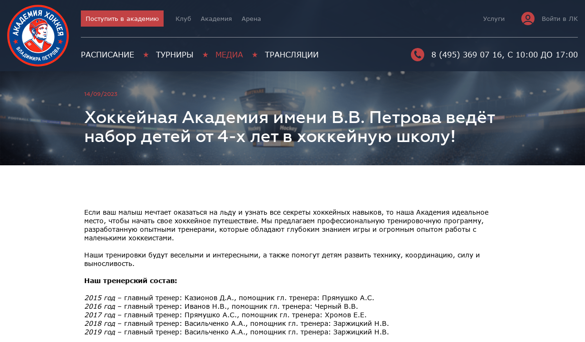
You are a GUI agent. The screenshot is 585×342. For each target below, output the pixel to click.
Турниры (175, 54)
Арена (251, 18)
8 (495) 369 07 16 (456, 54)
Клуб (183, 18)
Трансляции (292, 54)
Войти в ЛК (549, 18)
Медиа (229, 54)
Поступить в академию (122, 18)
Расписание (107, 54)
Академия (216, 18)
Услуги (494, 18)
